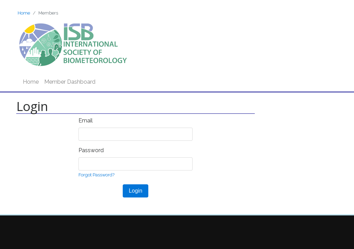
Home (24, 13)
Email (85, 120)
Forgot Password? (96, 174)
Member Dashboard (69, 82)
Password (91, 150)
